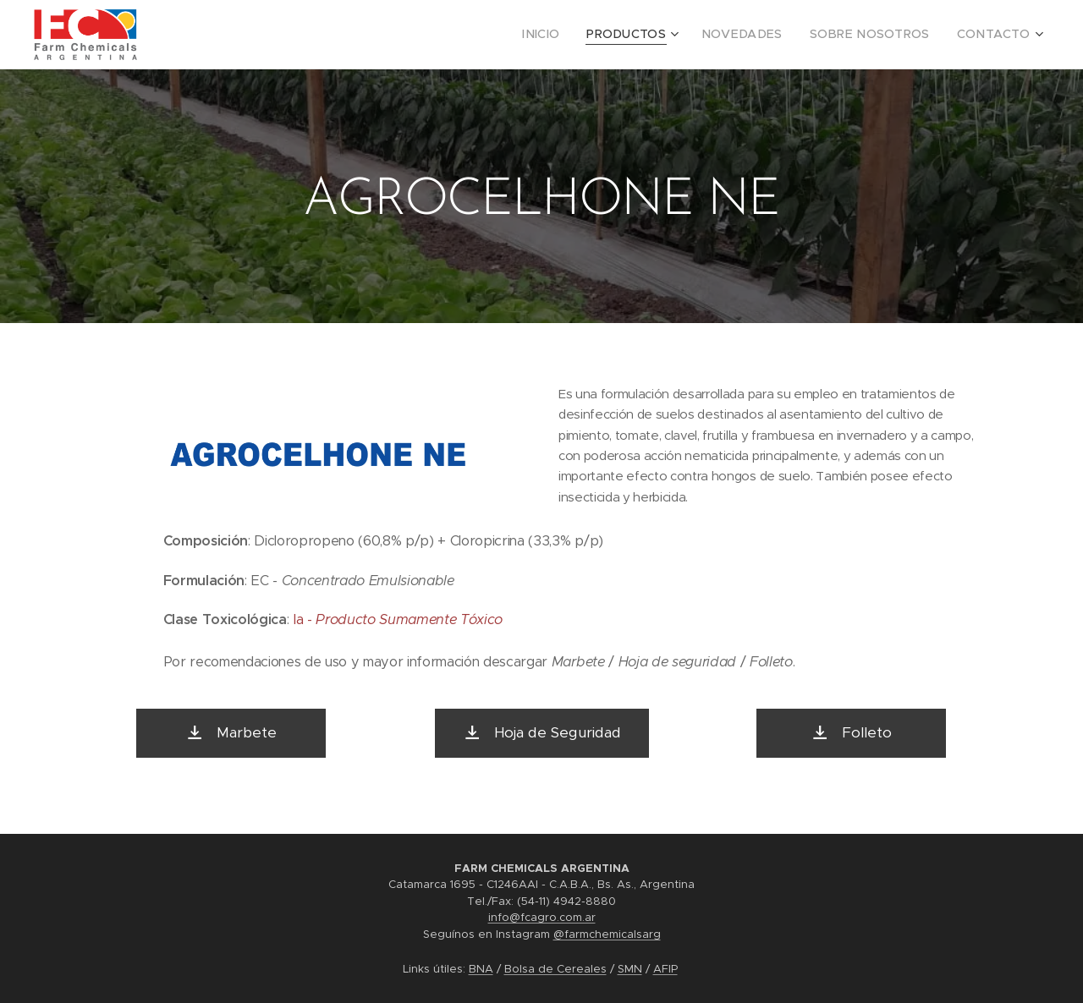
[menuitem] (579, 35)
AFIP (665, 969)
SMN (630, 969)
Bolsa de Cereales (555, 969)
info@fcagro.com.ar (542, 917)
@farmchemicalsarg (607, 934)
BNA (481, 969)
